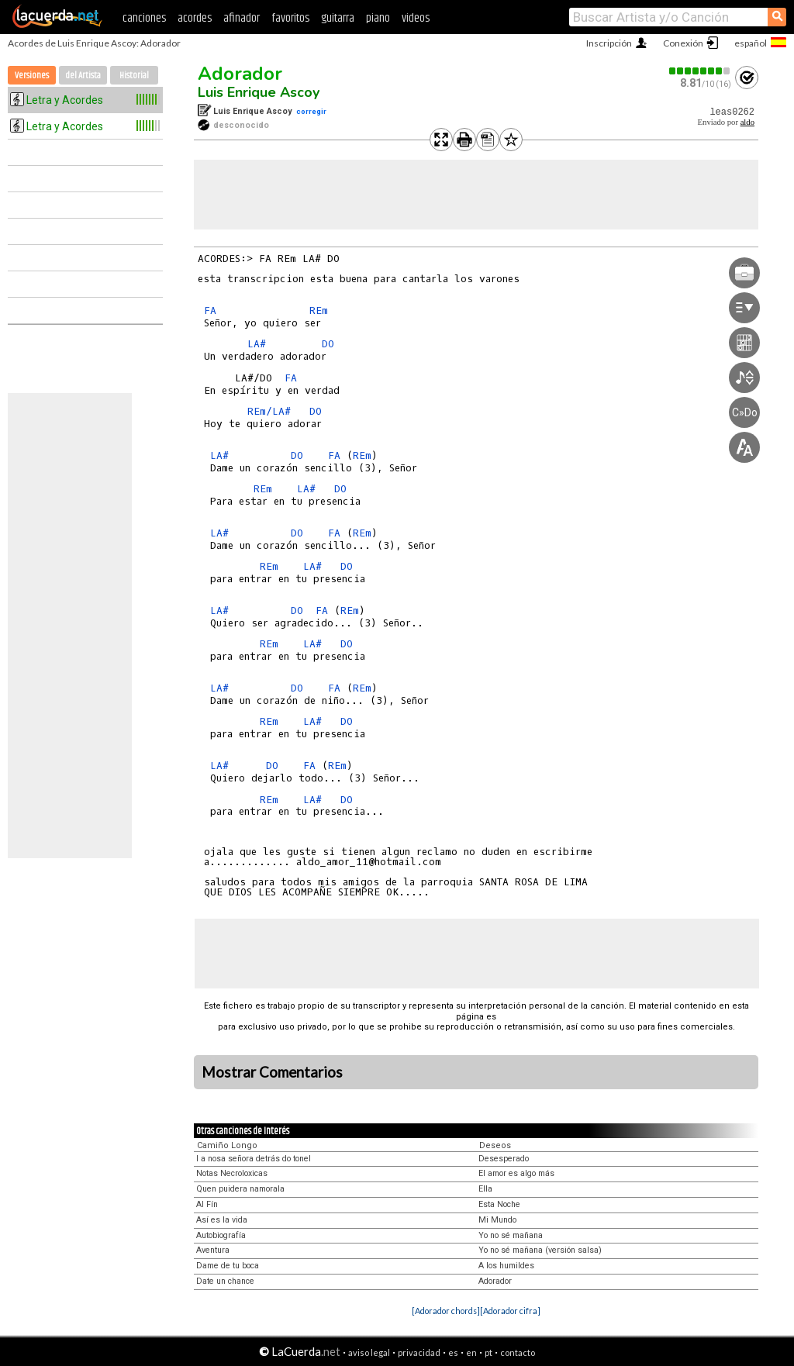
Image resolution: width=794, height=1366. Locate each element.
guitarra (337, 18)
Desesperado (503, 1159)
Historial (134, 75)
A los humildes (506, 1266)
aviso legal (369, 1352)
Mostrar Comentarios (272, 1072)
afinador (241, 18)
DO (328, 343)
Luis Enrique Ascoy (258, 92)
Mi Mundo (497, 1220)
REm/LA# (269, 411)
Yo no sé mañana (510, 1235)
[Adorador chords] (446, 1311)
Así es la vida (221, 1220)
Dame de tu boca (227, 1266)
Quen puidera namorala (240, 1189)
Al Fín (207, 1204)
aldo (747, 122)
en (471, 1352)
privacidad (419, 1352)
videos (416, 18)
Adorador (240, 73)
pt (488, 1352)
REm (318, 310)
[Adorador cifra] (510, 1311)
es (453, 1352)
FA (210, 310)
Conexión (683, 43)
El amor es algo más (516, 1173)
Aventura (213, 1250)
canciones (144, 18)
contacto (517, 1352)
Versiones (32, 75)
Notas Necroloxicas (232, 1173)
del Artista (83, 75)
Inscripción (609, 43)
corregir (311, 111)
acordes (195, 18)
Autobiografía (221, 1235)
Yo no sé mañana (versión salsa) (540, 1250)
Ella (485, 1189)
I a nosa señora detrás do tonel (253, 1159)
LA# (256, 343)
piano (378, 18)
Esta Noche (499, 1204)
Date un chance (225, 1281)
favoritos (290, 18)
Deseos (495, 1145)
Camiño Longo (227, 1145)
